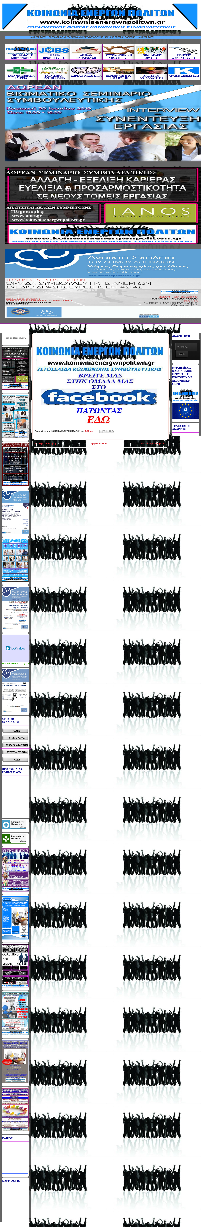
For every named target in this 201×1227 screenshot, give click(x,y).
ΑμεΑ (17, 759)
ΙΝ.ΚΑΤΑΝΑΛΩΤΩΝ (17, 745)
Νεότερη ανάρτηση (45, 443)
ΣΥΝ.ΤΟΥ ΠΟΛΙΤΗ (17, 752)
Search (181, 354)
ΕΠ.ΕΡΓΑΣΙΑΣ (17, 738)
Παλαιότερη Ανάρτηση (153, 443)
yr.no (26, 663)
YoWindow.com (10, 663)
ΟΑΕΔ (17, 730)
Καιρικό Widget (15, 648)
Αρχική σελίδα (99, 443)
